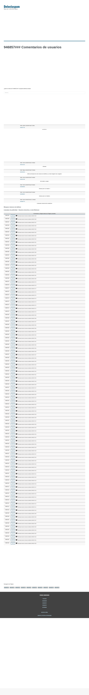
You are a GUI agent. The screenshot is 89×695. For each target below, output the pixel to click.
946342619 (22, 172)
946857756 (22, 127)
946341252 (22, 164)
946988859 (22, 186)
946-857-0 (6, 587)
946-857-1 (12, 587)
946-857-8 (51, 587)
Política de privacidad (46, 615)
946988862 (22, 194)
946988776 (22, 201)
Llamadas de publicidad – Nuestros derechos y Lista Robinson (21, 210)
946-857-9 (57, 587)
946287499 (22, 179)
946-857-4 (29, 587)
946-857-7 (46, 587)
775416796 (44, 598)
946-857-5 (34, 587)
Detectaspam (12, 6)
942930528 (44, 601)
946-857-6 (40, 587)
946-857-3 (23, 587)
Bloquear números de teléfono (12, 207)
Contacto (40, 615)
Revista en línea (44, 612)
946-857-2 (18, 587)
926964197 (44, 603)
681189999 (44, 607)
